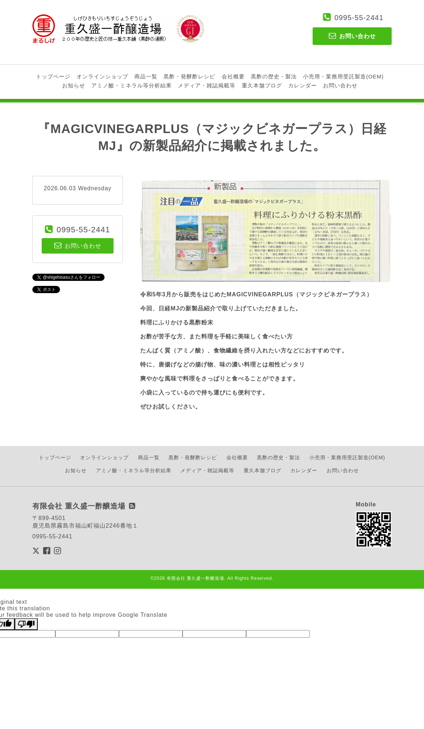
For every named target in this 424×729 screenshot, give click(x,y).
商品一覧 (145, 76)
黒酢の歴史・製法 (274, 76)
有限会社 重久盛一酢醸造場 (195, 578)
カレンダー (302, 85)
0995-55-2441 (359, 18)
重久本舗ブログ (262, 85)
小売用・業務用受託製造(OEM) (343, 76)
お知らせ (73, 85)
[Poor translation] (26, 624)
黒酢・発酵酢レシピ (189, 76)
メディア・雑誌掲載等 (206, 85)
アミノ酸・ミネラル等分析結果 (131, 85)
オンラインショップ (102, 76)
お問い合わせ (340, 85)
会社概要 (233, 76)
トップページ (53, 76)
